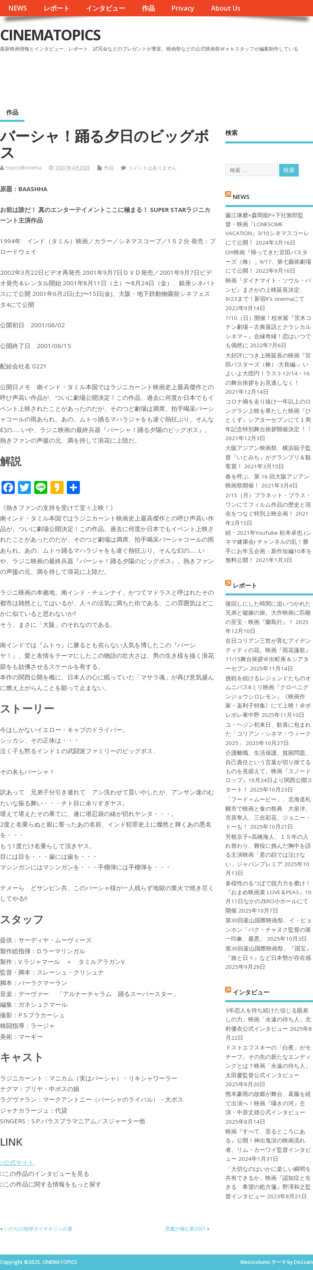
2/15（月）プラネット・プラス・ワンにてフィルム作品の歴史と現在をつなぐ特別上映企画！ (268, 504)
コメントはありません (152, 167)
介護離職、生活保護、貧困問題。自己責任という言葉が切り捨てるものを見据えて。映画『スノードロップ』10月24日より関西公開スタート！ (269, 771)
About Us (225, 8)
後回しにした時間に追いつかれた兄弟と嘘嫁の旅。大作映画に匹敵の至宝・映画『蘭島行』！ (268, 613)
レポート (57, 8)
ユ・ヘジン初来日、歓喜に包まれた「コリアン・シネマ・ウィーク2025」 (268, 734)
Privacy (182, 8)
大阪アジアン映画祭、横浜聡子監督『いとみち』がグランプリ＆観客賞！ (268, 457)
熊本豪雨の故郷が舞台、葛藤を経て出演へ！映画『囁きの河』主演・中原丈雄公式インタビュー (268, 1103)
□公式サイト (17, 1162)
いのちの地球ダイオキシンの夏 (38, 1228)
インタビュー (105, 8)
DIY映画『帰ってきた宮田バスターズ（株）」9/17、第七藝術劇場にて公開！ (268, 261)
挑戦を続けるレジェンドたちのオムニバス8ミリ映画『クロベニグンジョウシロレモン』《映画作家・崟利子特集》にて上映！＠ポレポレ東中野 (268, 697)
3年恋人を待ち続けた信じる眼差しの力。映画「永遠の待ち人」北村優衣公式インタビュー (268, 1019)
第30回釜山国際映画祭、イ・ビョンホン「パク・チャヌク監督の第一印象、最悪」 (268, 929)
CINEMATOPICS (50, 35)
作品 (148, 8)
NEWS (17, 8)
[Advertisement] (157, 77)
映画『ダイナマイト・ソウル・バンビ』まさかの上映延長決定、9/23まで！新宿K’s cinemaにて (268, 289)
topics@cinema (24, 167)
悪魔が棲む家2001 (185, 1228)
